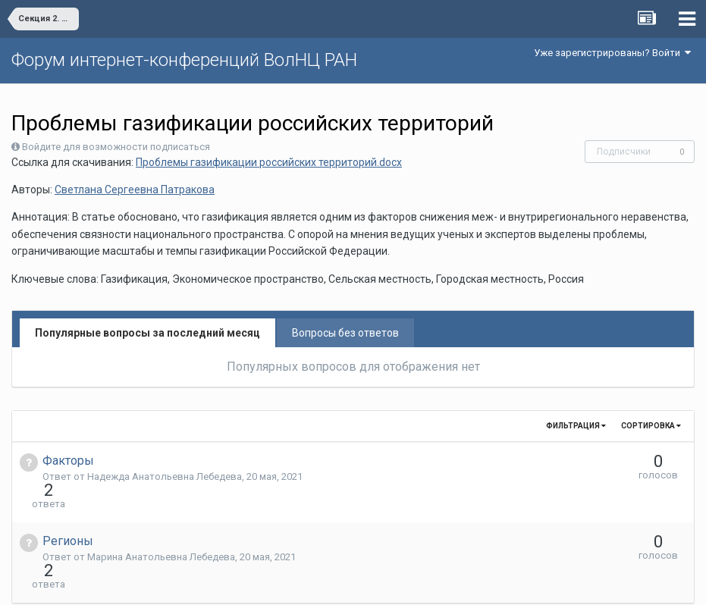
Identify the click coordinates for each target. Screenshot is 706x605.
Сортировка (651, 426)
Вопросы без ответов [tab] (345, 333)
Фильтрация (576, 426)
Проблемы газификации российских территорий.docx (269, 162)
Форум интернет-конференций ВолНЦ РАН (184, 60)
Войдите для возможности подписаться (116, 146)
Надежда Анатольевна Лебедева (164, 476)
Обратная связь (376, 582)
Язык (306, 582)
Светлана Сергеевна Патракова (135, 189)
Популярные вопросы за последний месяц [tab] (147, 333)
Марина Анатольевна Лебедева (161, 529)
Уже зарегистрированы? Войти (612, 52)
